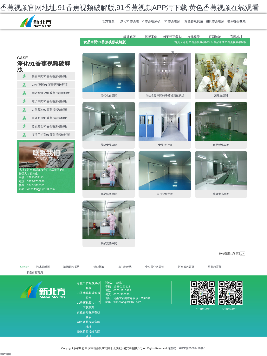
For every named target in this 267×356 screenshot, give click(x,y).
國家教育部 (214, 266)
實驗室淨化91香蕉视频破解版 (51, 93)
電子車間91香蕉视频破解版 (49, 101)
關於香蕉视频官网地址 (215, 24)
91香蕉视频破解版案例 (150, 24)
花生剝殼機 (125, 266)
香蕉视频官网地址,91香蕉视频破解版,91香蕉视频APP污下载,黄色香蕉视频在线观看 (129, 8)
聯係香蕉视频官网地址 (236, 24)
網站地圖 (5, 354)
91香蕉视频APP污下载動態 (172, 24)
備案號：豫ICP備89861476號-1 (187, 348)
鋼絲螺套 (99, 266)
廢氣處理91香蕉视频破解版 (49, 126)
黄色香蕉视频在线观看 (193, 24)
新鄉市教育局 (35, 272)
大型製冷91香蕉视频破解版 (49, 109)
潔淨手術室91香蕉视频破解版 (51, 134)
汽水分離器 (43, 266)
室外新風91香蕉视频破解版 (49, 118)
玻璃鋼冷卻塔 (71, 266)
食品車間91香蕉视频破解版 (49, 76)
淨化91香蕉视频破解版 (129, 24)
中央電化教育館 (154, 266)
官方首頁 (108, 21)
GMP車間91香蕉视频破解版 (50, 84)
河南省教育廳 (186, 266)
